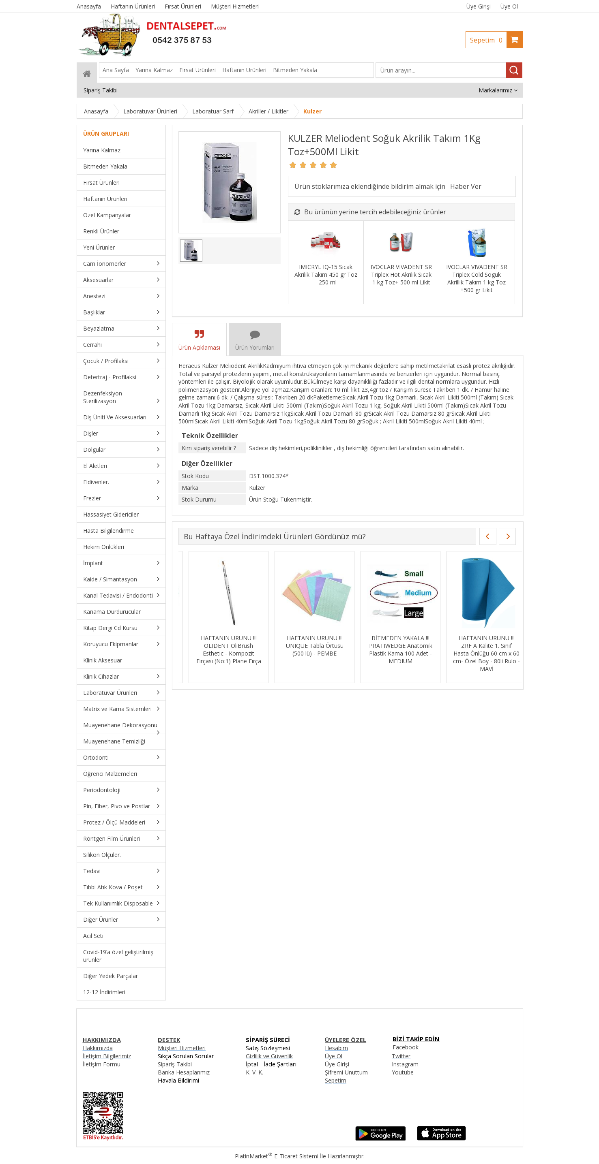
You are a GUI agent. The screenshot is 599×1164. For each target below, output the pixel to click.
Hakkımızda (98, 1048)
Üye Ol (509, 6)
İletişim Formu (101, 1064)
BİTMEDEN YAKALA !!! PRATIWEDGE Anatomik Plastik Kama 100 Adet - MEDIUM (390, 649)
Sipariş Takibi (175, 1064)
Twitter (401, 1056)
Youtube (403, 1072)
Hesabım (336, 1048)
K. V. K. (254, 1072)
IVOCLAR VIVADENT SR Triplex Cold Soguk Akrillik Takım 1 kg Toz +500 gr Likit (476, 278)
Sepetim (488, 40)
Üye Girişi (478, 6)
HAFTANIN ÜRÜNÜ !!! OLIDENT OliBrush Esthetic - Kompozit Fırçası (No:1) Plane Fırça (218, 649)
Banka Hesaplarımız (184, 1072)
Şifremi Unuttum (346, 1072)
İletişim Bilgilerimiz (107, 1056)
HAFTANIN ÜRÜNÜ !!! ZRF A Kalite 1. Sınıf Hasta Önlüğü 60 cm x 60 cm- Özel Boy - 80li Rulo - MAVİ (476, 653)
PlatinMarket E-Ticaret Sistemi (276, 1156)
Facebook (406, 1047)
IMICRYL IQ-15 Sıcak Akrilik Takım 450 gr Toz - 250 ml (325, 274)
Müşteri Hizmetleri (182, 1048)
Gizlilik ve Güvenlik (269, 1056)
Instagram (405, 1064)
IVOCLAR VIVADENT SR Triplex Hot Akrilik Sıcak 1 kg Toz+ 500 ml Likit (401, 274)
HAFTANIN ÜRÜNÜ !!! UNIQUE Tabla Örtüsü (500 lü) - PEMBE (304, 645)
